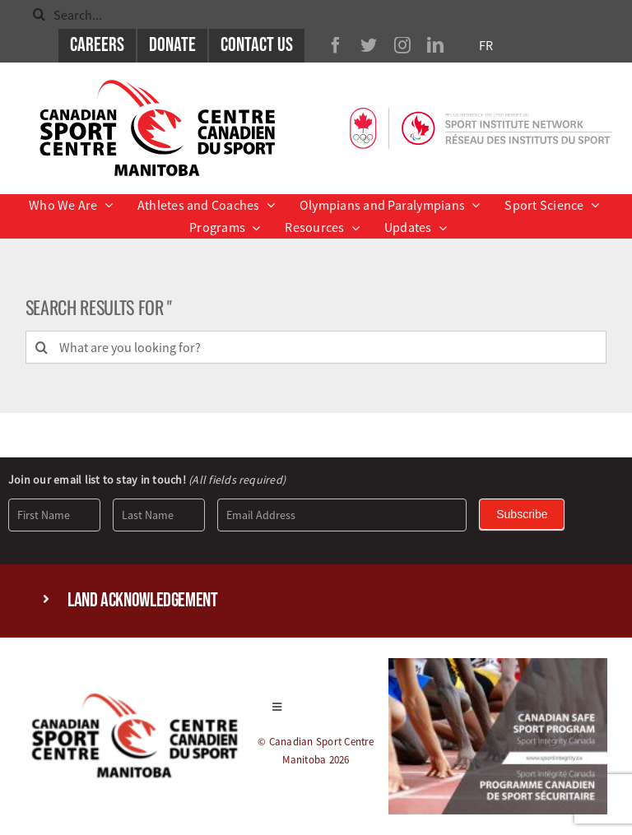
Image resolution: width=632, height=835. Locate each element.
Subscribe (521, 514)
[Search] (39, 14)
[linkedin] (435, 45)
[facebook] (336, 45)
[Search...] (316, 14)
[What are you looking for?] (316, 347)
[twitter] (368, 45)
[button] (316, 601)
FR (486, 45)
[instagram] (402, 45)
